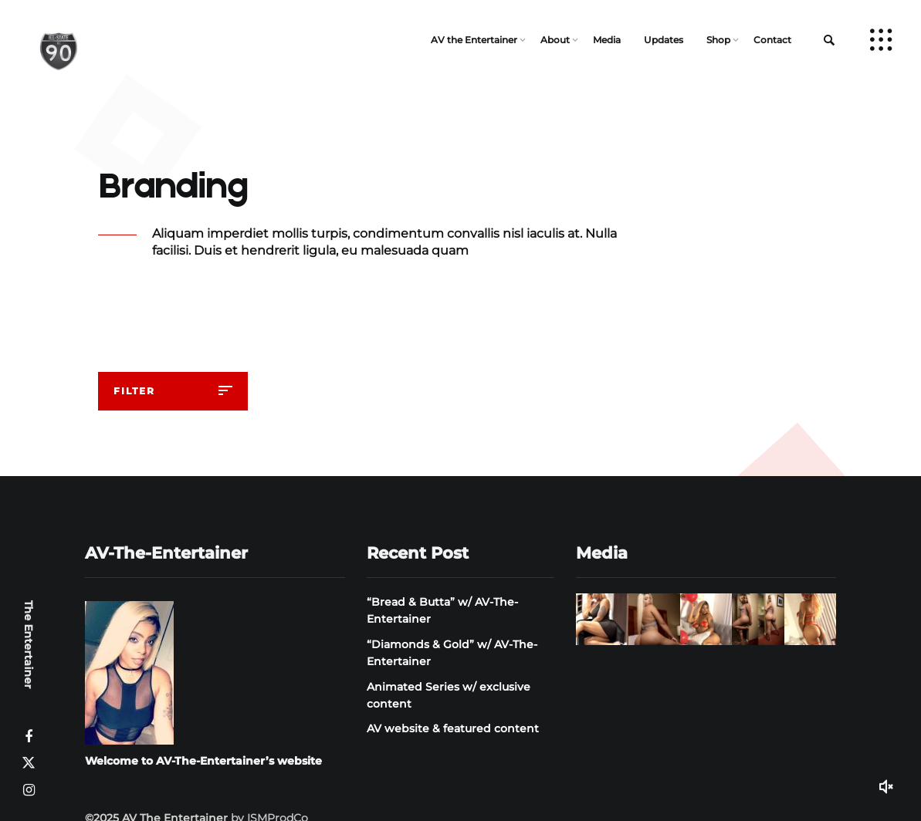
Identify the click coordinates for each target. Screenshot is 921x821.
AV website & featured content (453, 728)
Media (607, 40)
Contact (772, 40)
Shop (718, 40)
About (555, 40)
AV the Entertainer (474, 40)
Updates (663, 40)
